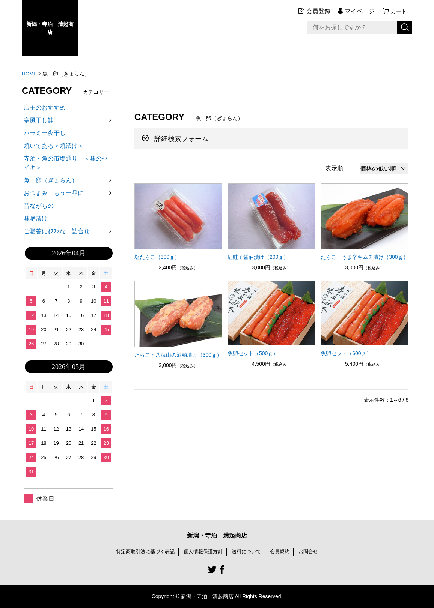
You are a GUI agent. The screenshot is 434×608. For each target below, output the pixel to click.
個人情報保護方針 (203, 552)
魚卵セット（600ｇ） (346, 353)
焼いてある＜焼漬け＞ (54, 146)
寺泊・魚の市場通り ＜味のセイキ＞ (66, 163)
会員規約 (283, 552)
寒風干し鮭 (39, 120)
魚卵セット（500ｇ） (253, 353)
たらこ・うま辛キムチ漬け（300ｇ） (364, 257)
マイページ (357, 11)
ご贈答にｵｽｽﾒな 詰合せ (57, 231)
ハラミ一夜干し (45, 133)
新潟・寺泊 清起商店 (50, 28)
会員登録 (316, 11)
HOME (30, 74)
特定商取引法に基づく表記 (141, 552)
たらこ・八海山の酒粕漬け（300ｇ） (178, 355)
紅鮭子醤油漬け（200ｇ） (258, 257)
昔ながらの (39, 206)
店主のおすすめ (45, 107)
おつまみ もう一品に (57, 193)
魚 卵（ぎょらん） (51, 180)
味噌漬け (36, 218)
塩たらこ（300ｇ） (157, 257)
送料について (248, 552)
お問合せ (313, 552)
